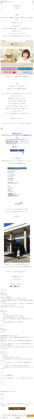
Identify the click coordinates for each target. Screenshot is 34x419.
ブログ (5, 417)
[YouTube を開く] (10, 286)
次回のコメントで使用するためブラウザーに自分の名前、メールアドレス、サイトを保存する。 (17, 404)
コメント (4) (19, 22)
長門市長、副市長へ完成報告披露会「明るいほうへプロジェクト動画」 (17, 414)
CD (28, 417)
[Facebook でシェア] (19, 286)
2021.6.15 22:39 (4, 294)
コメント (2, 382)
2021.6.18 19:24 (4, 330)
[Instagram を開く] (17, 286)
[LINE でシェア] (15, 286)
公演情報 (17, 417)
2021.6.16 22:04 (4, 311)
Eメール (2, 398)
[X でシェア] (13, 286)
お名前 (2, 393)
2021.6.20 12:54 (4, 353)
